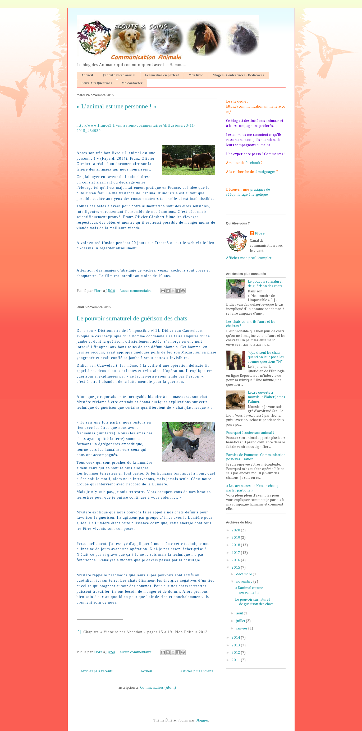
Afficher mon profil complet (248, 258)
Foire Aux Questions (96, 83)
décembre (244, 574)
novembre (244, 581)
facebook (252, 163)
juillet (241, 621)
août (240, 613)
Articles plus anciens (196, 671)
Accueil (87, 75)
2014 (236, 638)
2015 (236, 567)
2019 (236, 538)
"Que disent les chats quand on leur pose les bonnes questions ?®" (266, 357)
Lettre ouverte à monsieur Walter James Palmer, (266, 397)
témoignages (265, 172)
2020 (236, 530)
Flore (260, 233)
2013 (236, 645)
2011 (236, 660)
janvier (242, 628)
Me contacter (132, 83)
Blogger (201, 720)
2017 (236, 553)
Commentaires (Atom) (158, 687)
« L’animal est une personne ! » (117, 106)
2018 (236, 545)
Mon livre (196, 75)
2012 (236, 653)
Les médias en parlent (162, 75)
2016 (236, 560)
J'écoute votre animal (119, 75)
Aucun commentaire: (136, 291)
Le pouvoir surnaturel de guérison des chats (132, 318)
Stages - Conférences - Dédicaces (238, 75)
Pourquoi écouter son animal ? (250, 433)
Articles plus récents (97, 671)
